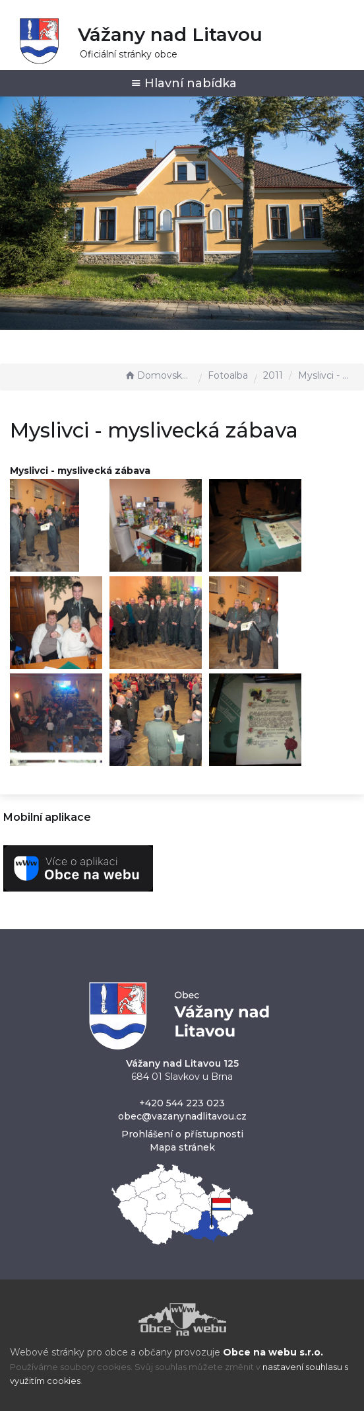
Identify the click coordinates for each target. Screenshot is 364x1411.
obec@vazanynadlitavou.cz (182, 1116)
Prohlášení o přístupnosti (182, 1134)
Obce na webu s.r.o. (273, 1352)
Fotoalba (228, 375)
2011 (273, 375)
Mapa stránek (182, 1147)
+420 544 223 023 (182, 1103)
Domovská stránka (158, 375)
